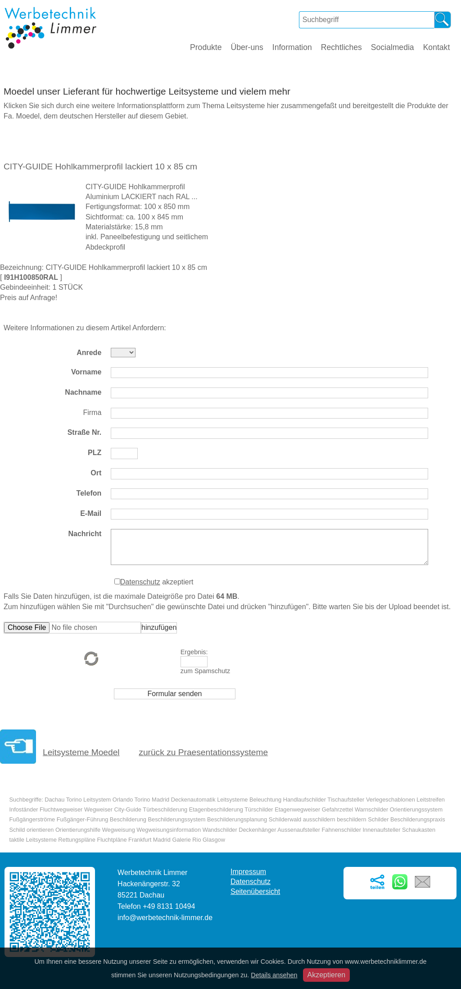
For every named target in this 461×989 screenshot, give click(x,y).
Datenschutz (140, 582)
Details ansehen (274, 975)
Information (292, 47)
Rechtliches (341, 47)
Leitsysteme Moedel (81, 752)
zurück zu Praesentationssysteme (203, 752)
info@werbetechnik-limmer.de (165, 917)
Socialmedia (392, 47)
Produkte (205, 47)
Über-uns (246, 47)
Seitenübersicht (255, 891)
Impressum (248, 871)
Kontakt (436, 47)
